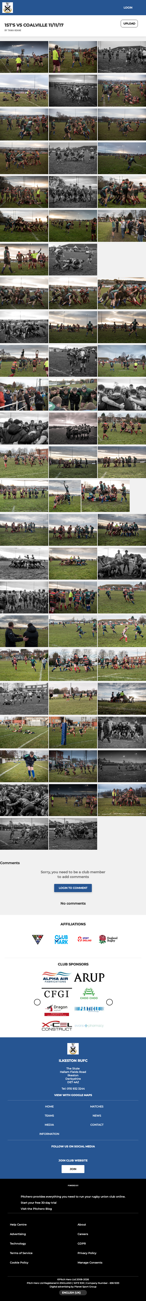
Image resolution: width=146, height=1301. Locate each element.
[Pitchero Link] (73, 1190)
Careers (83, 1234)
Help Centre (18, 1224)
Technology (18, 1243)
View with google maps (73, 1095)
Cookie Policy (19, 1262)
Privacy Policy (87, 1253)
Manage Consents (90, 1262)
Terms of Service (21, 1253)
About (82, 1224)
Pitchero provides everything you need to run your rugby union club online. (73, 1196)
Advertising (18, 1234)
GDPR (82, 1243)
